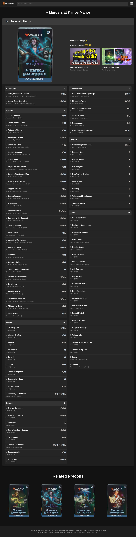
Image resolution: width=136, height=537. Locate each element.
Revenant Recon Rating (79, 67)
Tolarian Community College (79, 70)
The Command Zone (108, 70)
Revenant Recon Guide (110, 67)
